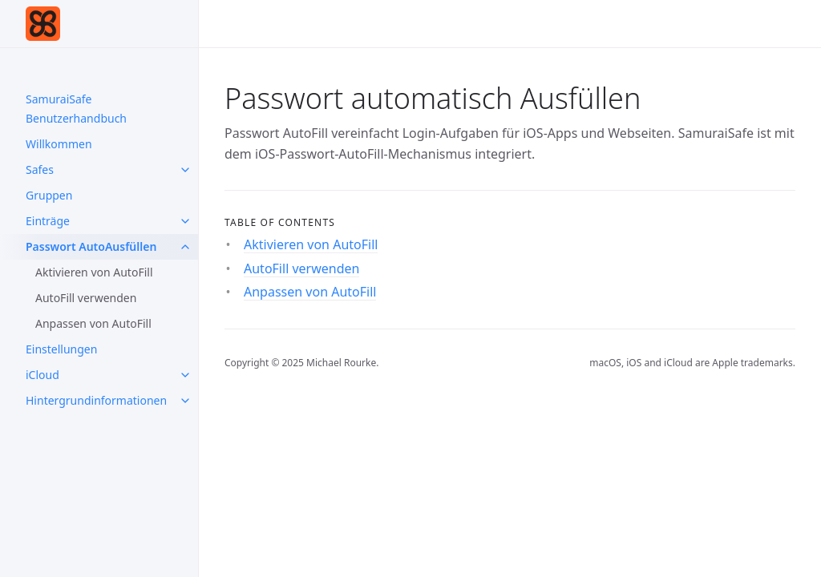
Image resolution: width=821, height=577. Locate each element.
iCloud (42, 374)
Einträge (48, 220)
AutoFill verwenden (85, 297)
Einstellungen (61, 349)
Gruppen (49, 195)
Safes (40, 169)
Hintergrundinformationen (96, 400)
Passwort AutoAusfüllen (91, 246)
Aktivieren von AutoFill (94, 272)
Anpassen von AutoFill (93, 323)
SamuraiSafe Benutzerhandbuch (76, 108)
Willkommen (59, 143)
